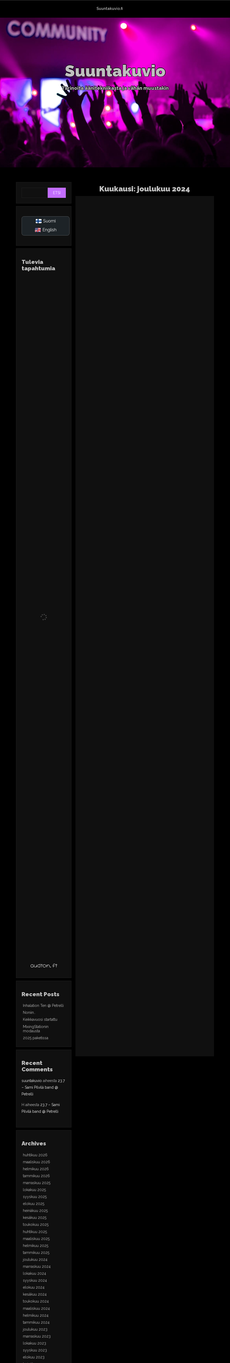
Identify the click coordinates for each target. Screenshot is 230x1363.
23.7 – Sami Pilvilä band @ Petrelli (43, 1087)
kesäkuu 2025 (34, 1217)
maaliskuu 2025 (36, 1239)
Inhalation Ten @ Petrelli (43, 1005)
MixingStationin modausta (36, 1029)
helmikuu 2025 (35, 1245)
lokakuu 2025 (34, 1190)
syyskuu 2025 (35, 1197)
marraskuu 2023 (37, 1336)
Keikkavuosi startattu (40, 1019)
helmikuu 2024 (36, 1315)
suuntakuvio (32, 1081)
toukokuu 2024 (36, 1301)
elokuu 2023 (34, 1357)
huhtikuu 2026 (35, 1155)
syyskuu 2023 (35, 1350)
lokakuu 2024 (34, 1273)
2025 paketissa (35, 1038)
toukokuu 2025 (36, 1224)
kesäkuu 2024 (35, 1294)
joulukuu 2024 (35, 1259)
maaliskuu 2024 (36, 1308)
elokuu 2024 (34, 1287)
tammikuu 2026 (36, 1176)
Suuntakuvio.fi (109, 8)
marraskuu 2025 (36, 1183)
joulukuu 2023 (35, 1329)
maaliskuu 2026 (36, 1162)
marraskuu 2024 (37, 1266)
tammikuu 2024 (36, 1322)
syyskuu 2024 (35, 1280)
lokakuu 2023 (34, 1343)
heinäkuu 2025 (35, 1210)
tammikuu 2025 (36, 1252)
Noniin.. (29, 1012)
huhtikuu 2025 (35, 1232)
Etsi (56, 193)
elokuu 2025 (33, 1204)
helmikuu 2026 (36, 1169)
